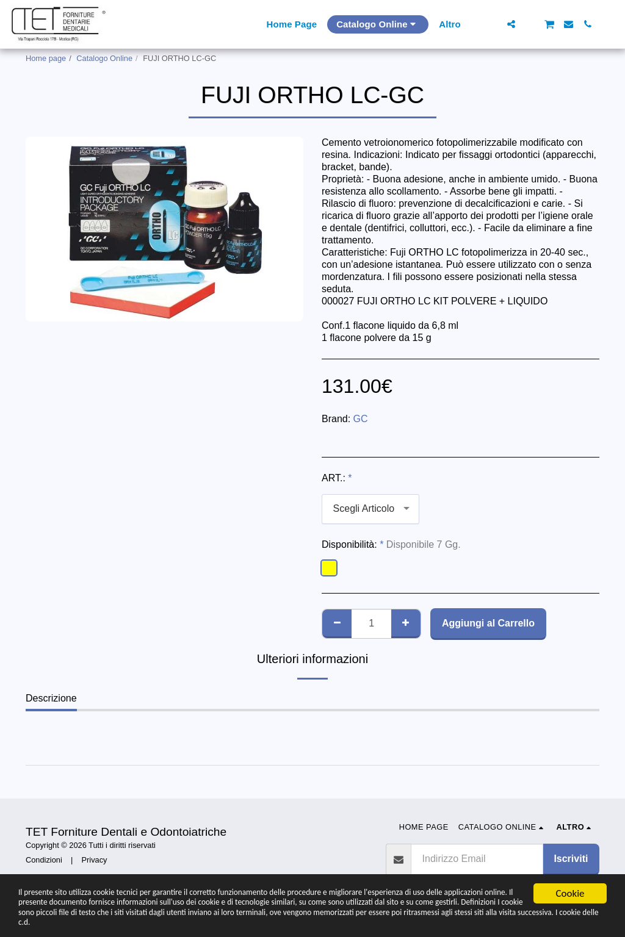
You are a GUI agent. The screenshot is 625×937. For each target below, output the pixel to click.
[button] (492, 24)
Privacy (94, 859)
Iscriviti (571, 858)
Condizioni (44, 859)
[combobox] (370, 509)
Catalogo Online (104, 58)
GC (360, 419)
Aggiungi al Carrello (488, 623)
